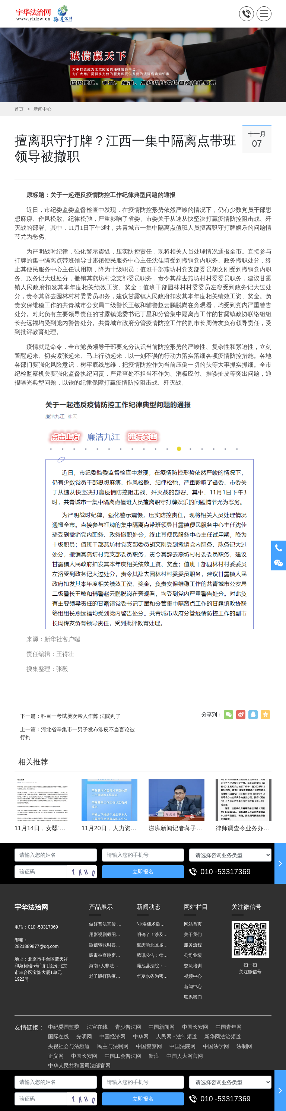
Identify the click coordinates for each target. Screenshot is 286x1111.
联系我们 (193, 997)
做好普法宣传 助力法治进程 (105, 924)
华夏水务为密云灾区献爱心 (153, 976)
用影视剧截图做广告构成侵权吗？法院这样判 (105, 934)
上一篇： (77, 733)
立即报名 (143, 872)
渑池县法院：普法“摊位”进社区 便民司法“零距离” (153, 965)
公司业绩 (193, 955)
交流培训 (193, 965)
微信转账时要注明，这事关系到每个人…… (105, 945)
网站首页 (193, 924)
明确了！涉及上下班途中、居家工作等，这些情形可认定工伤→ (153, 934)
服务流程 (193, 945)
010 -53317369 (225, 872)
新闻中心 (42, 109)
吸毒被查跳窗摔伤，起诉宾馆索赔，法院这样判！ (105, 955)
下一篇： (70, 716)
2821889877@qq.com (36, 946)
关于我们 (193, 934)
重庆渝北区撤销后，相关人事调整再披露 (153, 945)
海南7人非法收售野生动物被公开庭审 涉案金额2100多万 (105, 965)
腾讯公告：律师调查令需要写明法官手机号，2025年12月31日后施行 (153, 955)
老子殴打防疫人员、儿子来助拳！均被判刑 (105, 976)
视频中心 (193, 976)
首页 (19, 109)
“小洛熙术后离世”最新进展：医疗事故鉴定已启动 (153, 924)
